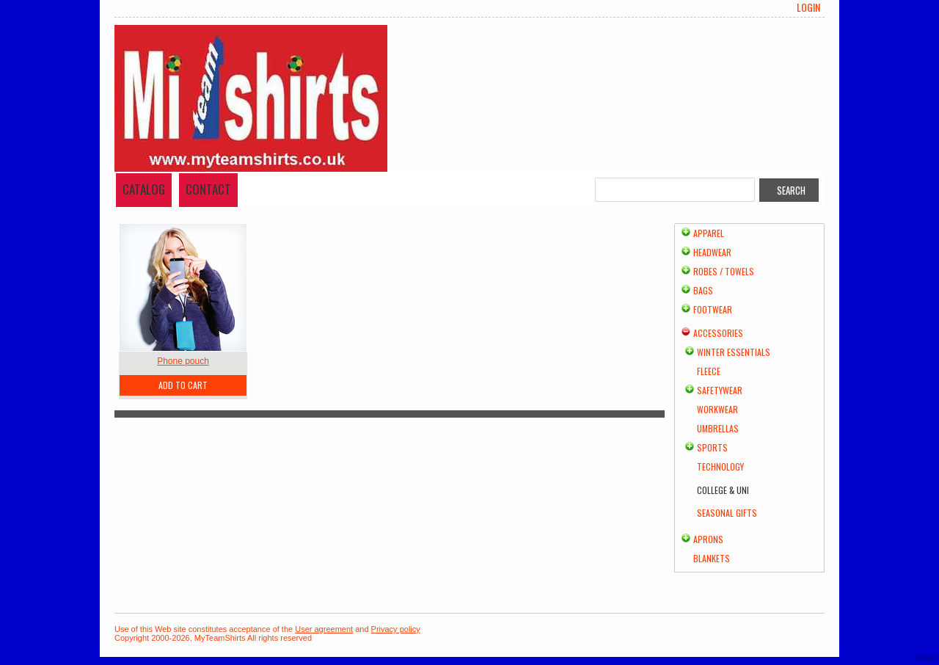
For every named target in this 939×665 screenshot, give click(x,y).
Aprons (708, 539)
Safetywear (719, 390)
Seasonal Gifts (727, 512)
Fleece (708, 371)
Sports (712, 447)
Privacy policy (395, 629)
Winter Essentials (733, 352)
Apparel (708, 233)
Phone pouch (183, 361)
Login (808, 7)
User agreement (324, 629)
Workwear (717, 409)
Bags (703, 290)
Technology (720, 466)
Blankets (711, 558)
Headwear (712, 252)
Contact (208, 189)
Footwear (712, 309)
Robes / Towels (723, 271)
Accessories (718, 333)
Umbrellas (718, 428)
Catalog (144, 189)
